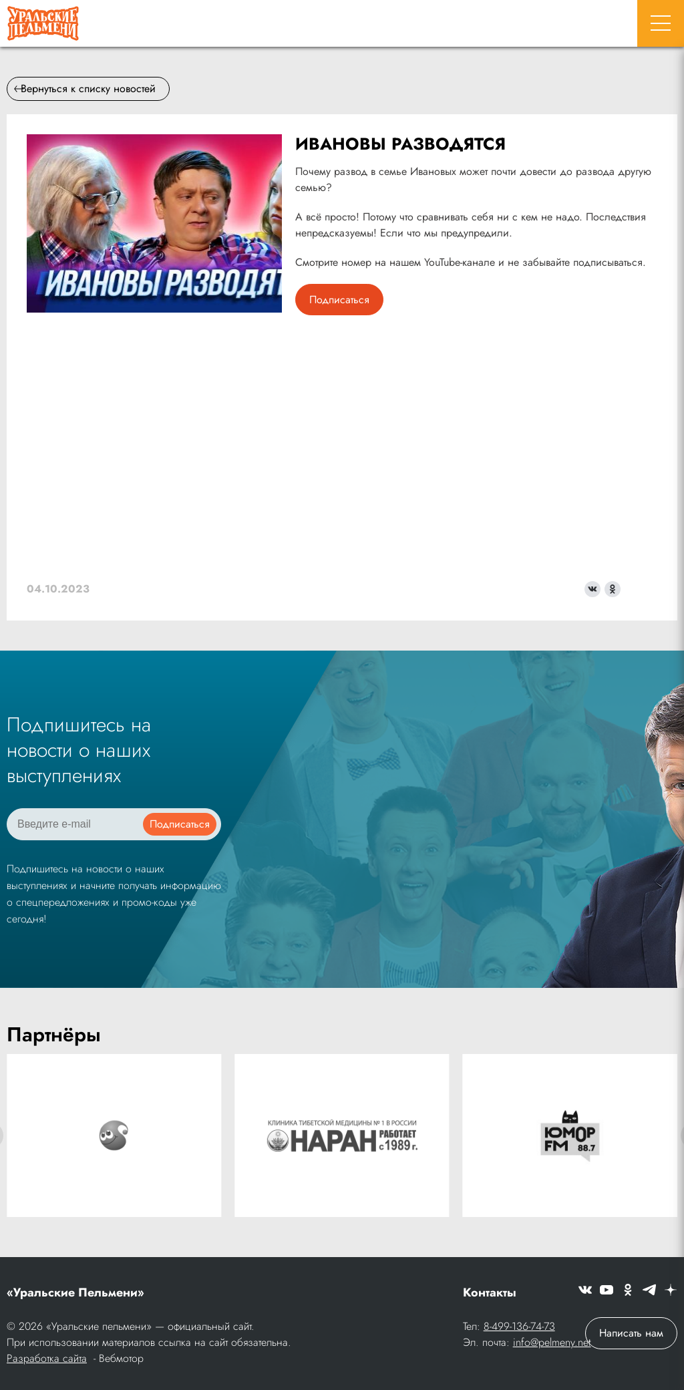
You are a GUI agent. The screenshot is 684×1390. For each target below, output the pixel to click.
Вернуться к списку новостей (85, 88)
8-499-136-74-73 (519, 1326)
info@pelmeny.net (552, 1342)
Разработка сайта (47, 1358)
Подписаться (339, 299)
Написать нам (631, 1333)
